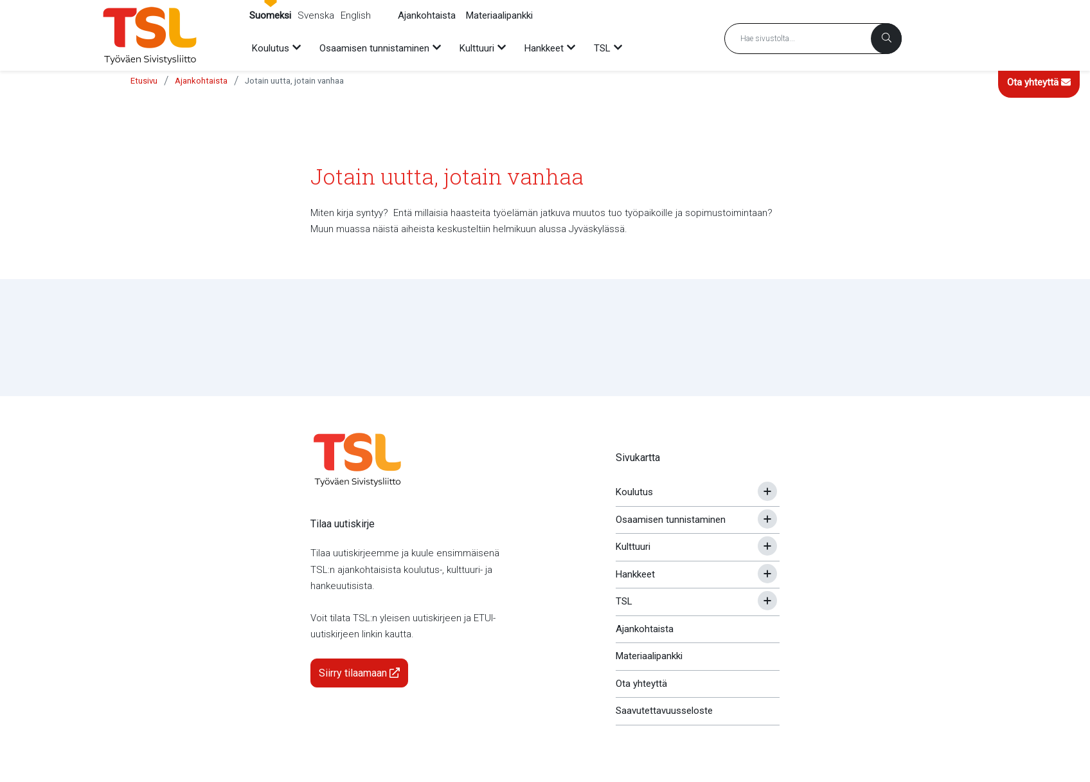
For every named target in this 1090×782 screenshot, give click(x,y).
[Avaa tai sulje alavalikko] (767, 491)
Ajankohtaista (427, 15)
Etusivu (143, 81)
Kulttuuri (633, 546)
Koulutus (634, 492)
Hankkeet (635, 574)
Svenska (316, 15)
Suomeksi (270, 15)
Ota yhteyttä (1039, 82)
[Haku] (886, 38)
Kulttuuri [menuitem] (477, 48)
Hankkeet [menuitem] (544, 48)
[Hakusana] (813, 38)
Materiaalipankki (499, 15)
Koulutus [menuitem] (270, 48)
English (356, 15)
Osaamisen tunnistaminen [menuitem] (374, 48)
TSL (624, 601)
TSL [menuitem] (602, 48)
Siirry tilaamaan (359, 673)
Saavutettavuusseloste (664, 710)
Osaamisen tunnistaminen (671, 519)
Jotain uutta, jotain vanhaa (294, 81)
